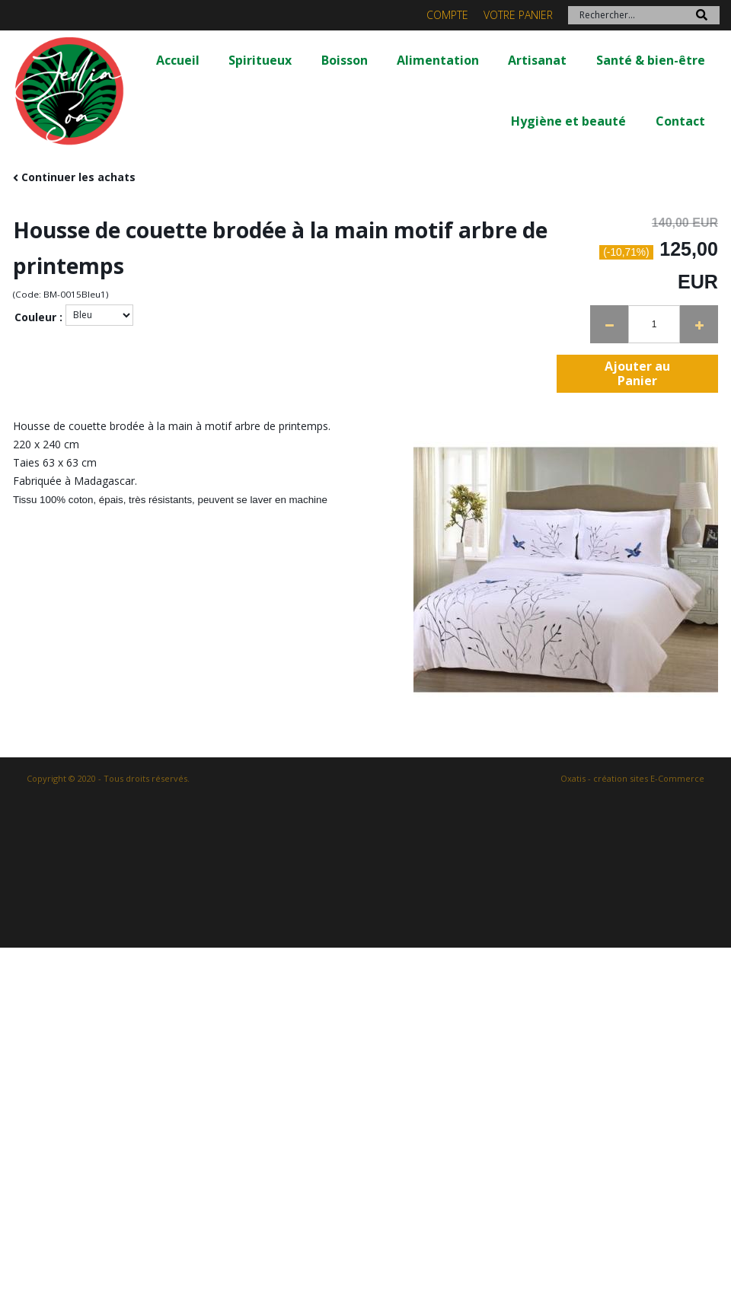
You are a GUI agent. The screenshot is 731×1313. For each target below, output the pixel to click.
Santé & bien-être (650, 60)
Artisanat (537, 60)
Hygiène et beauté (568, 121)
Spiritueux (260, 60)
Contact (680, 121)
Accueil (178, 60)
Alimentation (438, 60)
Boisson (344, 60)
